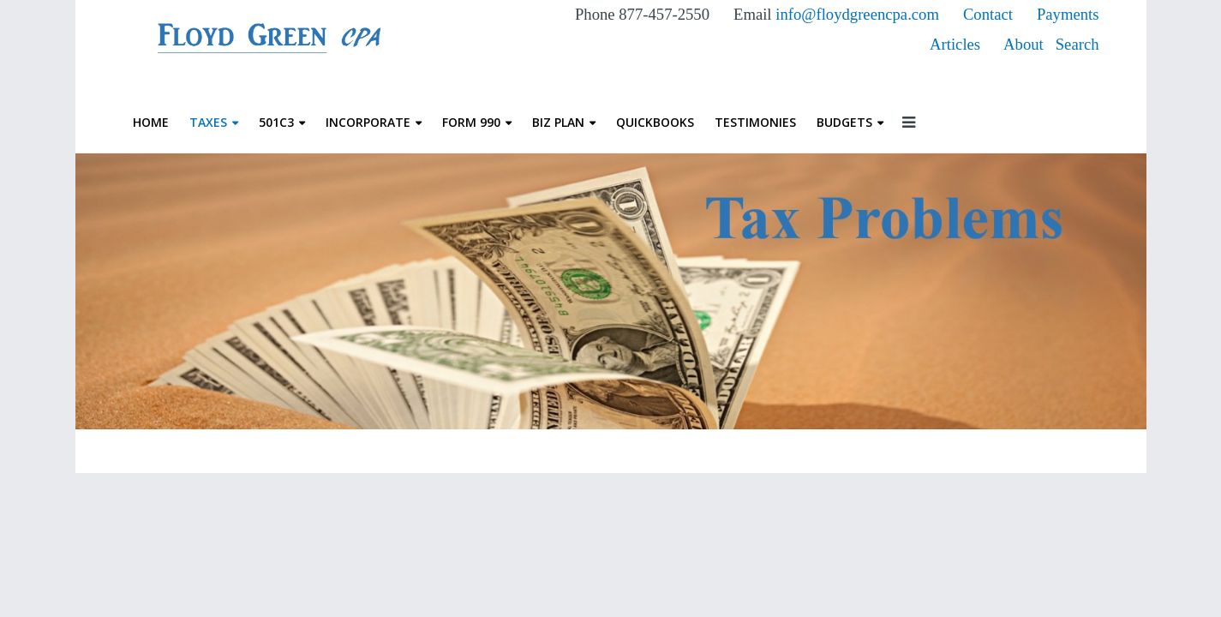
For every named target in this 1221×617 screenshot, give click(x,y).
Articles (955, 44)
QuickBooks (655, 122)
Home (151, 122)
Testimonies (755, 122)
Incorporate (368, 122)
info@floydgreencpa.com (857, 14)
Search (1077, 44)
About (1023, 44)
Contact (990, 14)
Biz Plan (558, 122)
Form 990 (471, 122)
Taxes (208, 122)
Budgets (844, 122)
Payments (1068, 14)
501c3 (276, 122)
